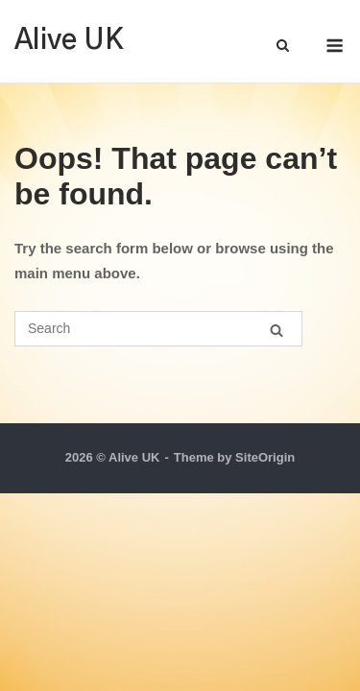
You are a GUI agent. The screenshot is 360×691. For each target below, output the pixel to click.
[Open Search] (283, 46)
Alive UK (69, 41)
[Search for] (158, 328)
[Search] (276, 329)
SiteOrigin (265, 457)
